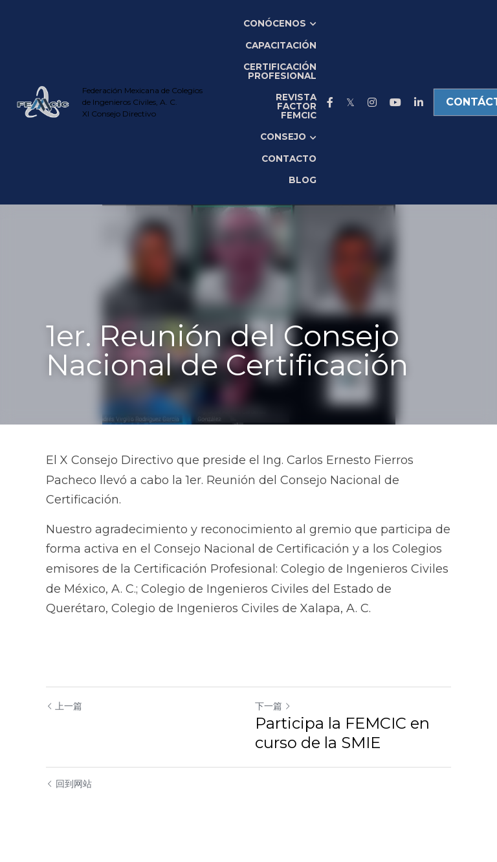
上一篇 (64, 706)
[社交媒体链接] (330, 102)
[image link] (42, 101)
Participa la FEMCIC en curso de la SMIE (342, 733)
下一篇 (273, 706)
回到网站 (69, 784)
